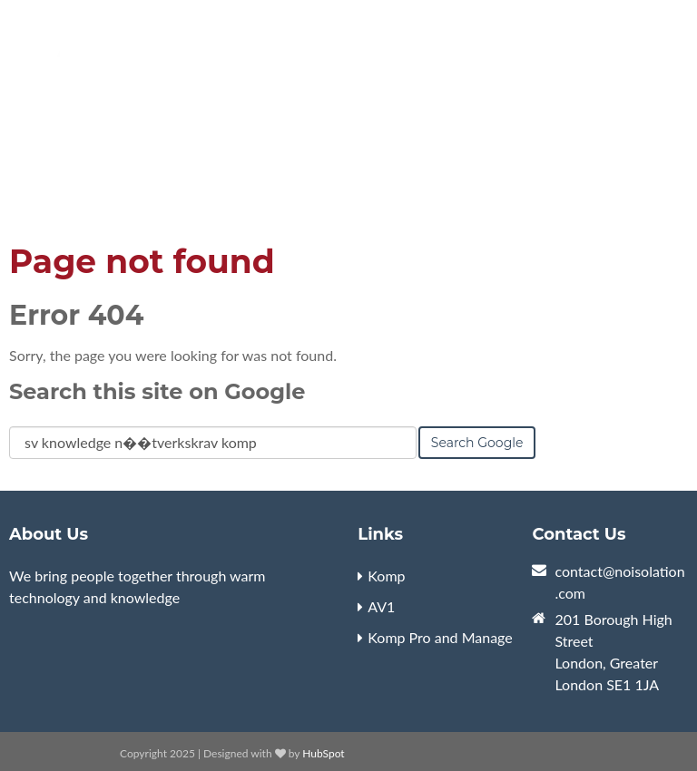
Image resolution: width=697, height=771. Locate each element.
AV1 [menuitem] (381, 606)
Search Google (477, 442)
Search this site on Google (157, 391)
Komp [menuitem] (386, 575)
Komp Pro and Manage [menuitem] (440, 637)
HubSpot (323, 753)
